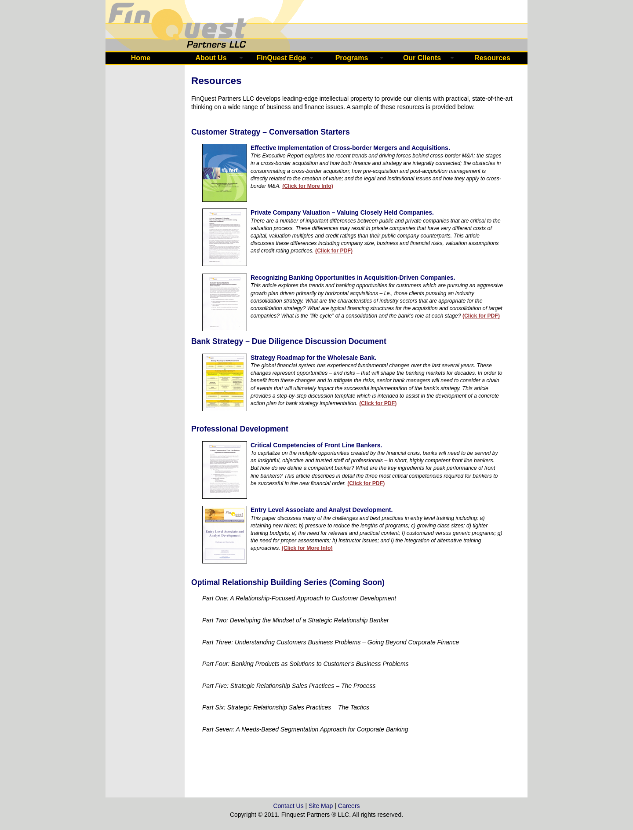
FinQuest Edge (281, 58)
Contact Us (288, 805)
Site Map (321, 805)
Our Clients (422, 58)
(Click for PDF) (334, 251)
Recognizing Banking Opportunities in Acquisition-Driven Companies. (353, 277)
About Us (210, 58)
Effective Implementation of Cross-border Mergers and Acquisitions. (350, 147)
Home (140, 58)
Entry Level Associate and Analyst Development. (322, 509)
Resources (492, 58)
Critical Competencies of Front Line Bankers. (316, 445)
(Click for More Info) (307, 186)
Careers (349, 805)
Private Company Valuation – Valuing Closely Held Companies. (342, 212)
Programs (351, 58)
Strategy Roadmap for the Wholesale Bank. (313, 357)
